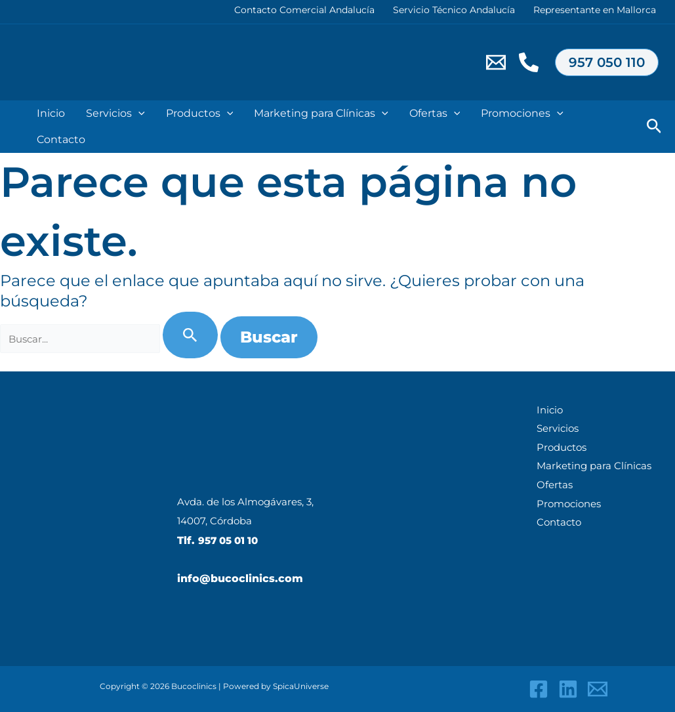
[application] (138, 113)
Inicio (545, 410)
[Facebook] (538, 689)
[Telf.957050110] (529, 62)
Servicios (115, 113)
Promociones (522, 113)
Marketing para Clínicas (321, 113)
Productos (200, 113)
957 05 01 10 (231, 540)
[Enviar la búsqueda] (191, 335)
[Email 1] (496, 62)
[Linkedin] (568, 689)
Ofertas (434, 113)
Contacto (61, 139)
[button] (607, 62)
